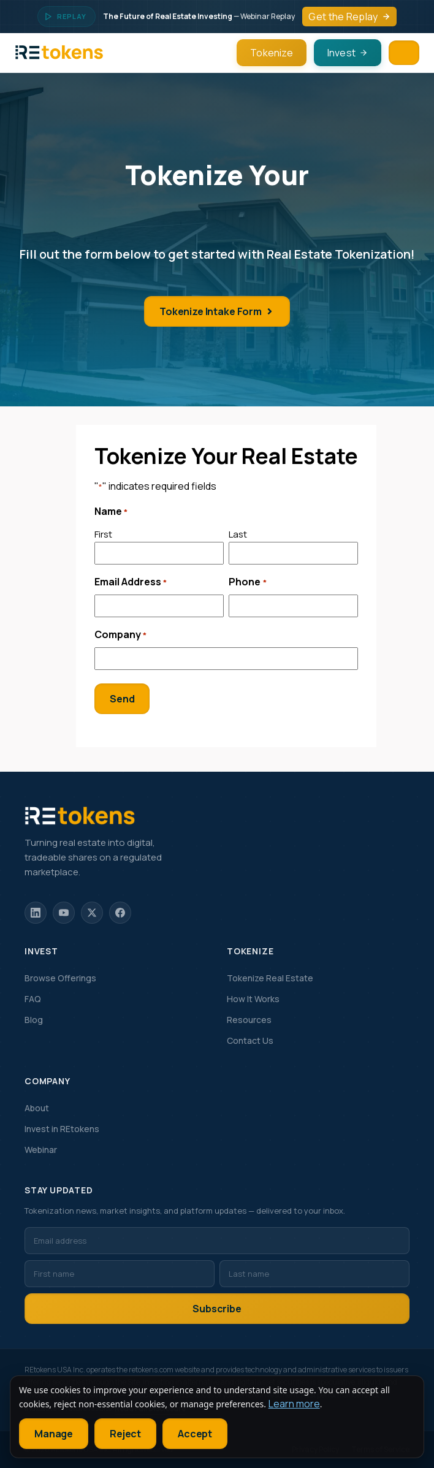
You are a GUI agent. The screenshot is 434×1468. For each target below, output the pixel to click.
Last (238, 534)
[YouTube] (64, 913)
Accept (195, 1433)
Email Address (130, 582)
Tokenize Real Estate (270, 978)
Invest (347, 52)
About (37, 1108)
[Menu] (404, 52)
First (103, 534)
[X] (92, 913)
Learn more (294, 1403)
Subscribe (217, 1308)
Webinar (41, 1149)
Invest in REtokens (62, 1129)
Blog (34, 1019)
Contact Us (250, 1040)
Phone (247, 582)
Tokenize (271, 52)
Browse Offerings (60, 978)
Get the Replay (349, 16)
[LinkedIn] (36, 913)
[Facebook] (120, 913)
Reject (125, 1433)
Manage (53, 1433)
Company (120, 635)
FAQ (33, 999)
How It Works (253, 999)
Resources (249, 1019)
